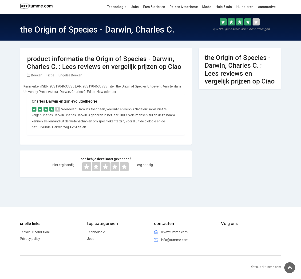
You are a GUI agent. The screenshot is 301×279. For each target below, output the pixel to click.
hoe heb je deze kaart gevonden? (105, 159)
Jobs (90, 239)
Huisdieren (244, 7)
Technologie (96, 232)
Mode (206, 7)
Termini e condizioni (35, 232)
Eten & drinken (154, 7)
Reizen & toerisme (184, 7)
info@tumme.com (174, 240)
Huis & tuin (224, 7)
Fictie (50, 75)
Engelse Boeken (70, 75)
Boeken (34, 75)
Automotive (267, 7)
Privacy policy (30, 239)
